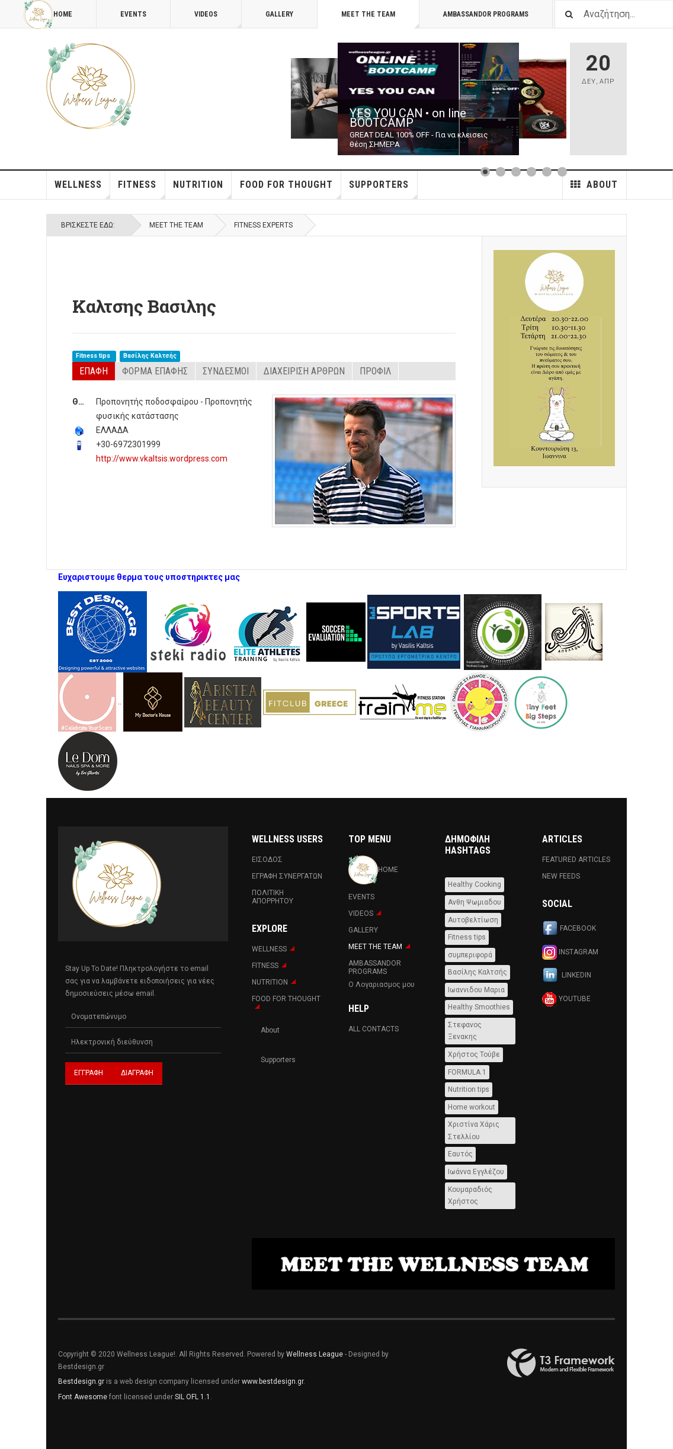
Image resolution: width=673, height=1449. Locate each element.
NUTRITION (202, 189)
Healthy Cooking (474, 884)
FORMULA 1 (467, 1072)
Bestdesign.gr (81, 1381)
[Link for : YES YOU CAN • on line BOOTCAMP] (428, 99)
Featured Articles (576, 859)
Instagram (570, 952)
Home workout (471, 1107)
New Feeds (561, 876)
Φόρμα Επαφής (155, 371)
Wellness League (314, 1354)
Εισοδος (267, 859)
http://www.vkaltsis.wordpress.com (161, 458)
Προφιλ (375, 371)
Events (133, 14)
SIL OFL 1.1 (192, 1397)
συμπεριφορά (470, 955)
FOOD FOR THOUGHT (290, 189)
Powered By (561, 1363)
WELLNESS (82, 189)
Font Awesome (82, 1397)
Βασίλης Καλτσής (150, 356)
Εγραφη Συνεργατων (287, 876)
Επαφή (93, 371)
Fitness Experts (263, 225)
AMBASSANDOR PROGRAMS (485, 14)
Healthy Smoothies (479, 1007)
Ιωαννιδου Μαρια (476, 990)
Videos (218, 19)
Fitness (141, 189)
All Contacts (373, 1029)
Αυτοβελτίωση (473, 920)
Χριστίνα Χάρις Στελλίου (473, 1130)
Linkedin (566, 976)
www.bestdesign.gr (272, 1381)
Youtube (566, 999)
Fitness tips (94, 356)
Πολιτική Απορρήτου (272, 897)
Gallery (279, 14)
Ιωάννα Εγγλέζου (476, 1172)
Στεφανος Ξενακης (465, 1031)
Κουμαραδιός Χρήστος (470, 1195)
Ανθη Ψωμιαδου (474, 902)
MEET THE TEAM (380, 19)
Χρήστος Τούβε (474, 1054)
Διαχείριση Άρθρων (304, 371)
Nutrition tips (468, 1089)
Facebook (569, 929)
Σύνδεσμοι (226, 371)
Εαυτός (460, 1154)
